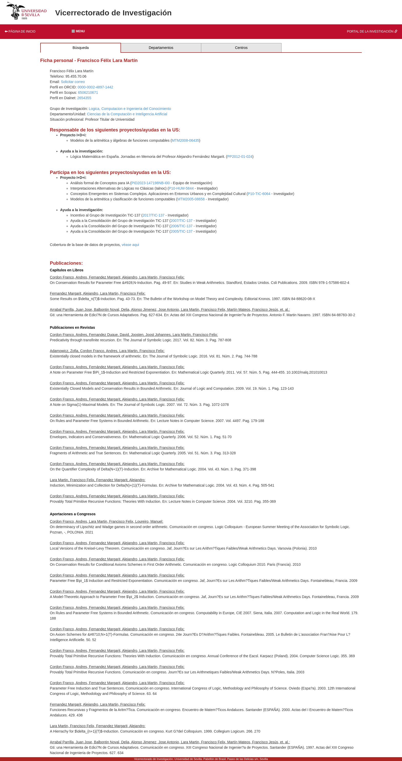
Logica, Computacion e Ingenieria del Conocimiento (130, 109)
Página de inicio (20, 31)
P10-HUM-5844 (181, 188)
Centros (241, 48)
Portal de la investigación (372, 31)
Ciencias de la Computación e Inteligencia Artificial (127, 114)
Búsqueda (81, 48)
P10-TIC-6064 (259, 194)
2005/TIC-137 (182, 231)
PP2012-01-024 (239, 157)
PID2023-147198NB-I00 (151, 183)
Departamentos (161, 48)
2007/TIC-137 (182, 221)
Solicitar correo (73, 82)
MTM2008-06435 (185, 140)
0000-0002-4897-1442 (95, 87)
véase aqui (130, 245)
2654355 (84, 98)
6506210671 (88, 92)
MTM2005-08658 (191, 199)
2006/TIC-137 (182, 226)
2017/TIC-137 (154, 215)
